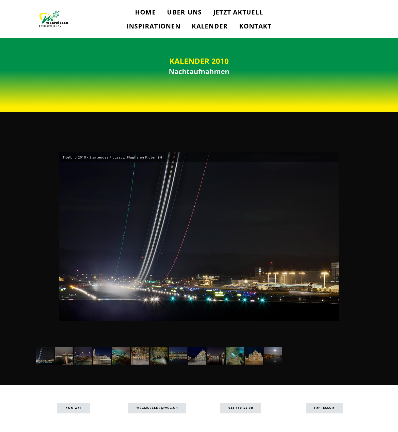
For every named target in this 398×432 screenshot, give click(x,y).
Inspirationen (153, 26)
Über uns (184, 12)
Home (145, 12)
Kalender (210, 26)
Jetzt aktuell (238, 12)
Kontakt (255, 26)
